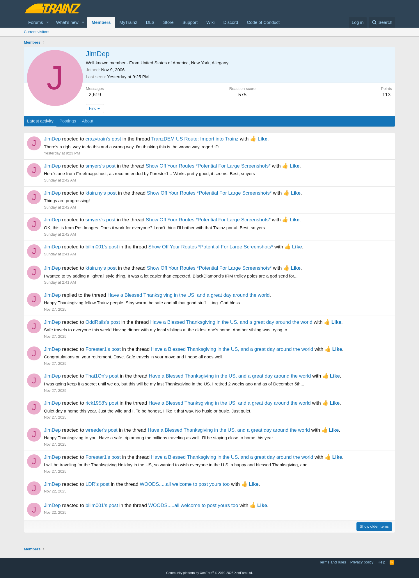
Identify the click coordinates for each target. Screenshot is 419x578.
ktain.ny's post (101, 193)
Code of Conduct (263, 22)
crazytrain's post (103, 139)
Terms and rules (332, 562)
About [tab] (87, 120)
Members (101, 22)
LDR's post (98, 484)
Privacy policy (361, 562)
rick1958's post (102, 403)
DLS (150, 22)
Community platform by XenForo (209, 573)
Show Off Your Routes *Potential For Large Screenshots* (208, 166)
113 (386, 94)
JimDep (52, 139)
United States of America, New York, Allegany (184, 62)
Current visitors (36, 32)
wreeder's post (102, 430)
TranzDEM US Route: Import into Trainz (195, 139)
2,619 (95, 94)
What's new (67, 22)
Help (382, 562)
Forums (35, 22)
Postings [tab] (67, 120)
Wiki (210, 22)
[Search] (382, 22)
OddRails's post (103, 322)
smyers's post (101, 166)
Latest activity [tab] (40, 120)
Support (190, 22)
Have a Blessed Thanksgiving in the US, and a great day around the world (188, 295)
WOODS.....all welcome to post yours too (185, 484)
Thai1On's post (101, 376)
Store (168, 22)
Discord (230, 22)
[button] (48, 22)
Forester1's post (103, 349)
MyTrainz (128, 22)
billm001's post (102, 247)
